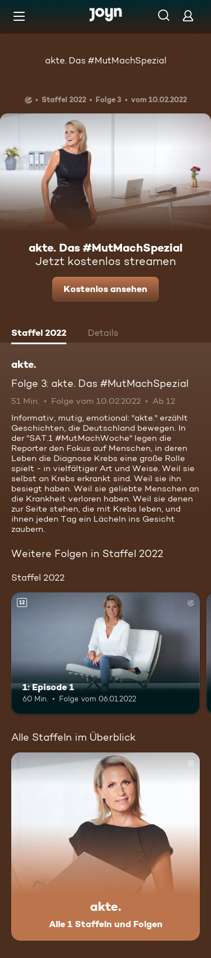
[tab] (39, 334)
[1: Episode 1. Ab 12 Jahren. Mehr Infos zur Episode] (105, 653)
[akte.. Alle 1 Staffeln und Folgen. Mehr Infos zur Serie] (105, 846)
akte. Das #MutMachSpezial (106, 60)
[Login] (188, 15)
